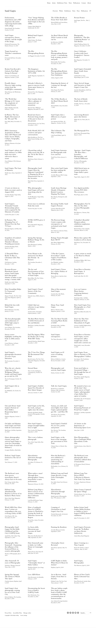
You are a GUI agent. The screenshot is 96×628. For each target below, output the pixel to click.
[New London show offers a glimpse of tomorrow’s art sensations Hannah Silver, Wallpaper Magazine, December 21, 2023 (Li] (36, 108)
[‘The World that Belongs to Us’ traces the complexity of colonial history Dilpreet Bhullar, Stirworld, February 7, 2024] (13, 108)
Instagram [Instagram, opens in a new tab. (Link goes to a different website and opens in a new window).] (73, 613)
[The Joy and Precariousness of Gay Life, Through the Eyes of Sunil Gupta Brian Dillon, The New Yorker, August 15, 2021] (36, 278)
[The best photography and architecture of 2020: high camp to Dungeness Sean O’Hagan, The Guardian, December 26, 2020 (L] (13, 327)
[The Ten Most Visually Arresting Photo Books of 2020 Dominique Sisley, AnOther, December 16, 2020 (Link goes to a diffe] (59, 326)
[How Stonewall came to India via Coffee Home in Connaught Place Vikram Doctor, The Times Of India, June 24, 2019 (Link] (36, 552)
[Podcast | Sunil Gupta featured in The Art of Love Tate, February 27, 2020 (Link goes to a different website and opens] (13, 462)
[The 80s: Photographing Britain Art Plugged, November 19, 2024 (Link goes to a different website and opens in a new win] (36, 57)
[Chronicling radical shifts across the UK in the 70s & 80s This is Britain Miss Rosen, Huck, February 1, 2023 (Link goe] (36, 159)
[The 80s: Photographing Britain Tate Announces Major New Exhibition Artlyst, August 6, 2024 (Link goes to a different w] (59, 77)
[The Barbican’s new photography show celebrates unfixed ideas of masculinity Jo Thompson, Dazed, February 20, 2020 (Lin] (82, 464)
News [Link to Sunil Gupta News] (73, 11)
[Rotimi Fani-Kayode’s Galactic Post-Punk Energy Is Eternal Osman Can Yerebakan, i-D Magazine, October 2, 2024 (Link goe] (13, 77)
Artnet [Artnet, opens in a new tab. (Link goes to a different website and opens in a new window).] (75, 613)
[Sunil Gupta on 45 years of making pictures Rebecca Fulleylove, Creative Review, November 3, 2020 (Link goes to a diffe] (59, 360)
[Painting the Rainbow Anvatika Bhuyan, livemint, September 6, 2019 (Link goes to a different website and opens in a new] (59, 533)
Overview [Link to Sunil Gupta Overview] (55, 11)
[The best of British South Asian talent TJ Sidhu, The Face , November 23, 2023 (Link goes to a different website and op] (82, 106)
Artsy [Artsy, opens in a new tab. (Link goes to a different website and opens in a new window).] (78, 613)
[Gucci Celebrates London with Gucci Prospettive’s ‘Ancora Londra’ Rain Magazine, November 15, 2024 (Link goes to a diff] (82, 60)
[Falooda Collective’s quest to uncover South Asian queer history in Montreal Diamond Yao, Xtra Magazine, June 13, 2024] (36, 92)
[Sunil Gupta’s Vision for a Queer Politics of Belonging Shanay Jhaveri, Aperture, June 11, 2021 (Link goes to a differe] (59, 277)
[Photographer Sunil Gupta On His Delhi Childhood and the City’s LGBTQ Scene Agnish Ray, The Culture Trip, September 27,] (13, 536)
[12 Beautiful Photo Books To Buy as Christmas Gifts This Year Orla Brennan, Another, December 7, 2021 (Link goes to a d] (13, 262)
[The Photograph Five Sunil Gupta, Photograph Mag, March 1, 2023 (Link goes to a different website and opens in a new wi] (82, 136)
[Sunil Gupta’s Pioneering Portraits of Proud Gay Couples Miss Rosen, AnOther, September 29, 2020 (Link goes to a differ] (82, 413)
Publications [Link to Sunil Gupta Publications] (84, 11)
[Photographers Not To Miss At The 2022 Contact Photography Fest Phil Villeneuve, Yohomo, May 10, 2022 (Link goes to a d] (82, 212)
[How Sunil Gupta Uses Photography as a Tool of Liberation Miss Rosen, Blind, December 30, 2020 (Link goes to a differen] (82, 313)
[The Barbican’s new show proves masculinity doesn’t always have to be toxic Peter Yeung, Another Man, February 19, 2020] (13, 482)
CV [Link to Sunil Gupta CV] (90, 11)
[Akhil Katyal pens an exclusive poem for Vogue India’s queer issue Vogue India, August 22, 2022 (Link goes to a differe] (82, 176)
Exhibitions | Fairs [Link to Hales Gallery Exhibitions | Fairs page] (62, 3)
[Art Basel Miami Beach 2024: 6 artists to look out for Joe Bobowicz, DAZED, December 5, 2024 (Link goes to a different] (59, 43)
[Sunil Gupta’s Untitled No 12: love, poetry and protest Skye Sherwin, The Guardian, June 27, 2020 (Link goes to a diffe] (59, 431)
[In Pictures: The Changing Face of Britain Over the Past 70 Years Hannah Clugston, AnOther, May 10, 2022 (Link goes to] (13, 229)
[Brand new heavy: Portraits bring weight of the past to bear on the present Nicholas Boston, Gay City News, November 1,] (36, 123)
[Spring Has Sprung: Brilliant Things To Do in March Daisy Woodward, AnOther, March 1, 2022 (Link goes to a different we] (36, 246)
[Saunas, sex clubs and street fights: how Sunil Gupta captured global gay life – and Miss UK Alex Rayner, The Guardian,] (59, 414)
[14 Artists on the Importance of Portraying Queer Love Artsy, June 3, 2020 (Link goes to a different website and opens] (82, 430)
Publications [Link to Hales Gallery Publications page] (76, 3)
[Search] (84, 613)
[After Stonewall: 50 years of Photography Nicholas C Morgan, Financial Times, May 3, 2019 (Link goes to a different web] (13, 567)
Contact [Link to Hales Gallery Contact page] (83, 3)
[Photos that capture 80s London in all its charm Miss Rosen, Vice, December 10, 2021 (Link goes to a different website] (82, 245)
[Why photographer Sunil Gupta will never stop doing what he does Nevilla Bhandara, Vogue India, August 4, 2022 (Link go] (36, 197)
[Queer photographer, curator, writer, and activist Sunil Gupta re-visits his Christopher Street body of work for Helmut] (13, 447)
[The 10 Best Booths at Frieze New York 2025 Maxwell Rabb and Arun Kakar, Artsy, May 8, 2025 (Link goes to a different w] (59, 24)
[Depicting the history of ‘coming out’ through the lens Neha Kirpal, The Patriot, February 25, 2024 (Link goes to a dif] (59, 91)
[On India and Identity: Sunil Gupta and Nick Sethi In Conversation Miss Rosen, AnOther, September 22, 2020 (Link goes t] (13, 431)
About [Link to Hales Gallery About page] (89, 3)
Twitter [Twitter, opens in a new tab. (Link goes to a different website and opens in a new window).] (70, 613)
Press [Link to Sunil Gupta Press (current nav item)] (78, 11)
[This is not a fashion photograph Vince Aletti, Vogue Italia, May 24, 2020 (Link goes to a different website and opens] (36, 444)
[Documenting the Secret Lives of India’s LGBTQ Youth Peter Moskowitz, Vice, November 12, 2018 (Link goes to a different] (36, 596)
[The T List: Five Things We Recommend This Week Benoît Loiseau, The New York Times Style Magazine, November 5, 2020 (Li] (36, 361)
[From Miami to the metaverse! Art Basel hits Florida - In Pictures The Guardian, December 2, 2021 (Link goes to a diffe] (36, 262)
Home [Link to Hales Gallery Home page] (48, 3)
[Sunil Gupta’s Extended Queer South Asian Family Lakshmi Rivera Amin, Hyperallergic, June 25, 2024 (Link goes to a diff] (82, 77)
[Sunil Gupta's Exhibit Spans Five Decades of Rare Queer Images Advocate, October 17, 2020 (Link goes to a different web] (36, 393)
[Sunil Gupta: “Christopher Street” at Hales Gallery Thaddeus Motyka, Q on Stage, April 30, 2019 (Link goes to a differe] (36, 568)
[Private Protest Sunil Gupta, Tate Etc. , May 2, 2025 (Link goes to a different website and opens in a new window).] (82, 23)
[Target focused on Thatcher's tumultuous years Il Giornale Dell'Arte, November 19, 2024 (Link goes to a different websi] (13, 59)
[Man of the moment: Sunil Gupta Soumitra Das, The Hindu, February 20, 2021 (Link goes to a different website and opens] (59, 296)
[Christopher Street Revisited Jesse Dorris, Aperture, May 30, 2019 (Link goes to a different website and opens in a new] (59, 550)
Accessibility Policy (17, 613)
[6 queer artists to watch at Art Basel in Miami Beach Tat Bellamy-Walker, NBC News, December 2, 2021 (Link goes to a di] (82, 261)
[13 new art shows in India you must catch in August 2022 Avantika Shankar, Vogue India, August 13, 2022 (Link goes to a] (13, 196)
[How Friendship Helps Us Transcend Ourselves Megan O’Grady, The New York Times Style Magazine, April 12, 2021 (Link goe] (13, 298)
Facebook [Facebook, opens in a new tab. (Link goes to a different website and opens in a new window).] (68, 613)
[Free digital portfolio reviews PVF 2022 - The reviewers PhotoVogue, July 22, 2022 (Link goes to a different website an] (82, 195)
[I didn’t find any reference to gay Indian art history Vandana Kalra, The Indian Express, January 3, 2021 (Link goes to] (36, 313)
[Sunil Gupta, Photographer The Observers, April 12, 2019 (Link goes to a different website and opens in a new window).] (82, 566)
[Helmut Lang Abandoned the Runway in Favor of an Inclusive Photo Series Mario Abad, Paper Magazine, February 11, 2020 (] (13, 498)
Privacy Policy (8, 613)
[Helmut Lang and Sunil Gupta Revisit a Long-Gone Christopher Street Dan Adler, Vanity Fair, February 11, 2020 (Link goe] (59, 482)
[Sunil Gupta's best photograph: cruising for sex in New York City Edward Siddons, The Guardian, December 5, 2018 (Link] (13, 597)
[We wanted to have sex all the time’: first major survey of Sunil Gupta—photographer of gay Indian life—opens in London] (82, 397)
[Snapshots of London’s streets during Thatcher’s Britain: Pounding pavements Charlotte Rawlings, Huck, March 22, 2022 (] (13, 247)
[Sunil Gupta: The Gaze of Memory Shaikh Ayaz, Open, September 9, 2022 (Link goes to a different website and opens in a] (13, 175)
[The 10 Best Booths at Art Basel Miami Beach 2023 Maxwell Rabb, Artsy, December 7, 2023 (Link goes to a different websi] (59, 107)
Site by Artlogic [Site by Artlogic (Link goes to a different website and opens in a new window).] (23, 615)
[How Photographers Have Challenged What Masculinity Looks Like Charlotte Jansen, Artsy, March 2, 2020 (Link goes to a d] (82, 446)
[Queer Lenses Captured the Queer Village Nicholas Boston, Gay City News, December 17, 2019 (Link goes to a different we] (82, 496)
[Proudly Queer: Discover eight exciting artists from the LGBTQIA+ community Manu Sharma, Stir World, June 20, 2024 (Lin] (13, 92)
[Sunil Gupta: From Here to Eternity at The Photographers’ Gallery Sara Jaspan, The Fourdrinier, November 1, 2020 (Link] (82, 360)
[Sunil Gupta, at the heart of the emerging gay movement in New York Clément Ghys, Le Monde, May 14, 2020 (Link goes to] (59, 446)
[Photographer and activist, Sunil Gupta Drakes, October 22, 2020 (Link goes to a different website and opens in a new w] (59, 374)
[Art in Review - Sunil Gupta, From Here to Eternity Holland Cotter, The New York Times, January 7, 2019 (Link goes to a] (59, 582)
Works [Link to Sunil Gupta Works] (61, 11)
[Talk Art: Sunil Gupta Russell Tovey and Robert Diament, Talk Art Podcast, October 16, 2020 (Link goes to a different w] (59, 392)
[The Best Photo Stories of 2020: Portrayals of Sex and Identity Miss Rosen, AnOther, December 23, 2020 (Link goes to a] (36, 326)
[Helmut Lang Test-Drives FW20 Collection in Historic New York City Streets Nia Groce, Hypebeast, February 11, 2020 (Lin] (82, 482)
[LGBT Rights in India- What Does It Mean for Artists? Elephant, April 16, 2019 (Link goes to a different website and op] (59, 567)
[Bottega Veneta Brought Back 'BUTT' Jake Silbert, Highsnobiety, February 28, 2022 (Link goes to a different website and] (59, 245)
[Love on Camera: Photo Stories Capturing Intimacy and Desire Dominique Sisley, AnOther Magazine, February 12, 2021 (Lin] (82, 298)
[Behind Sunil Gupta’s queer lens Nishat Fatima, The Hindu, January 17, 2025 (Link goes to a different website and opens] (36, 42)
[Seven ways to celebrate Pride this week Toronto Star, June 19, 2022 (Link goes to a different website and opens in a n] (36, 209)
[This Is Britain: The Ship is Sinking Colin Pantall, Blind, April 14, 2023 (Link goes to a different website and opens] (59, 137)
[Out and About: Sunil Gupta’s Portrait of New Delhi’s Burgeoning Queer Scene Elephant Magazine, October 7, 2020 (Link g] (13, 415)
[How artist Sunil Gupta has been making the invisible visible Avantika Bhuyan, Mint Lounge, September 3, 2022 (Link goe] (59, 176)
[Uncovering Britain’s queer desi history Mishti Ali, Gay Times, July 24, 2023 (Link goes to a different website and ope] (82, 121)
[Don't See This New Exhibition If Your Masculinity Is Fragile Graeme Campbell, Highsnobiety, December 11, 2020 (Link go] (82, 326)
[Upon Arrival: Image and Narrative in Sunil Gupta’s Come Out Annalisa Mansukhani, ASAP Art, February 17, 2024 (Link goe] (82, 91)
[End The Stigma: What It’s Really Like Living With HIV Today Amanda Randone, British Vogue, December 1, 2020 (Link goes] (36, 342)
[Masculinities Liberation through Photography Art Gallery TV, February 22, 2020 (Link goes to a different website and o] (36, 463)
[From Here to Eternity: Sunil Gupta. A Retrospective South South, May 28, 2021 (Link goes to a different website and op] (82, 276)
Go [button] (90, 612)
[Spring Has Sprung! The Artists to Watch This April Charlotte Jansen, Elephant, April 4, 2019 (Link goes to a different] (13, 582)
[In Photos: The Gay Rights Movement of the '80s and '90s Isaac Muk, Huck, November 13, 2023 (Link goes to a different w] (13, 122)
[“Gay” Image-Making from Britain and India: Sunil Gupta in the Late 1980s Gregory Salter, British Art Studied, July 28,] (36, 26)
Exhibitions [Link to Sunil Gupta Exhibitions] (67, 11)
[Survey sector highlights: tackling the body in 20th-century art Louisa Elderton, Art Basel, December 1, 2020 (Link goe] (13, 343)
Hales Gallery (10, 3)
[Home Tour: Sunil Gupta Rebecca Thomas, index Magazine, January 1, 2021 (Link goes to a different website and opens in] (59, 312)
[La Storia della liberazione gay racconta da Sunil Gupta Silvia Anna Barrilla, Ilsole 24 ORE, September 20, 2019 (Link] (36, 536)
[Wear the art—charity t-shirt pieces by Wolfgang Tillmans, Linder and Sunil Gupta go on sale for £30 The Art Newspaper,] (13, 378)
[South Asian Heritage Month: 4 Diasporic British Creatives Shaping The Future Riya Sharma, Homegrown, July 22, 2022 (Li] (59, 197)
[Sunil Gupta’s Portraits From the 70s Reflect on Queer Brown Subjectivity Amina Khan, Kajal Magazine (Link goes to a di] (82, 535)
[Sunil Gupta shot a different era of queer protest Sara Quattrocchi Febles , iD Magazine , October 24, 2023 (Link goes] (59, 122)
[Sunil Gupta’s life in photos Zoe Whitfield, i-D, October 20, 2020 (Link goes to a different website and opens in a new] (13, 393)
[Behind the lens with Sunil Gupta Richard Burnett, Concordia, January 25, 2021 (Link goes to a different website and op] (13, 312)
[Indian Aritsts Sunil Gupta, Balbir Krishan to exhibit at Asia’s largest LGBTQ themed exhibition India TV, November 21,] (82, 516)
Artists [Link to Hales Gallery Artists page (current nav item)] (54, 3)
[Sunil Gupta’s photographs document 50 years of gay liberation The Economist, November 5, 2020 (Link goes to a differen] (13, 361)
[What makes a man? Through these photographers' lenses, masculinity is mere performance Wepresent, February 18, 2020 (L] (36, 482)
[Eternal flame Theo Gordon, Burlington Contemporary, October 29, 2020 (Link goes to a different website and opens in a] (36, 375)
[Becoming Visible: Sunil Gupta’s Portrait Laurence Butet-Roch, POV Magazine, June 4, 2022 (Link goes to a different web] (59, 210)
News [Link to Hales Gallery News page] (70, 3)
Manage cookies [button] (27, 613)
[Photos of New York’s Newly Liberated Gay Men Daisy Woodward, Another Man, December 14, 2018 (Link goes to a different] (82, 582)
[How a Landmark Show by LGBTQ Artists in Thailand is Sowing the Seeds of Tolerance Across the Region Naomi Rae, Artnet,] (36, 518)
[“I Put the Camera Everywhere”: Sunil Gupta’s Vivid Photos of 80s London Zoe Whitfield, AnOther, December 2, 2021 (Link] (59, 262)
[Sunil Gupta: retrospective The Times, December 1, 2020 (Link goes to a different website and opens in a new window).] (59, 340)
